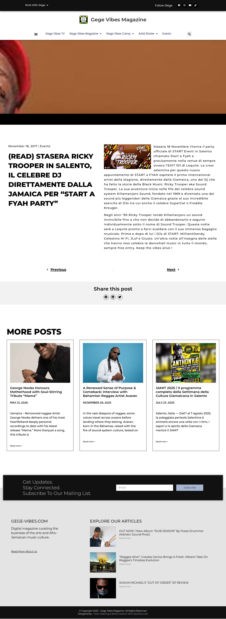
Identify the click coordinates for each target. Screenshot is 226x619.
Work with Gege (36, 5)
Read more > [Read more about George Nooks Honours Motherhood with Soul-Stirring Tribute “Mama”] (16, 446)
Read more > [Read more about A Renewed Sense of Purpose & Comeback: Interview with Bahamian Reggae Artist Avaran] (89, 442)
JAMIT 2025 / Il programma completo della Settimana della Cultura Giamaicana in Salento (182, 392)
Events (166, 34)
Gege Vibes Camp (120, 34)
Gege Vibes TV (55, 34)
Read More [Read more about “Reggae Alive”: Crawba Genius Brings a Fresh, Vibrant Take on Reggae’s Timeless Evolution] (125, 564)
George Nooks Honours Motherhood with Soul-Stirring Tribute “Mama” (36, 392)
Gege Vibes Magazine (118, 20)
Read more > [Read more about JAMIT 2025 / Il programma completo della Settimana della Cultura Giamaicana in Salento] (162, 442)
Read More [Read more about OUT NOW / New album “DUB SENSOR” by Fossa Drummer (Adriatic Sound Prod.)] (125, 538)
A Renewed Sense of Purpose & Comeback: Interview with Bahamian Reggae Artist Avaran (110, 392)
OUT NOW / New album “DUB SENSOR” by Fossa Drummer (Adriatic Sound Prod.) (161, 533)
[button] (36, 34)
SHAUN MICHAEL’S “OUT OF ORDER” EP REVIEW (154, 583)
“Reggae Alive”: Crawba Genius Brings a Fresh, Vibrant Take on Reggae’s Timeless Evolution (163, 559)
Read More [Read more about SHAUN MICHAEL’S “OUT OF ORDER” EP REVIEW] (125, 586)
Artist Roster (148, 34)
